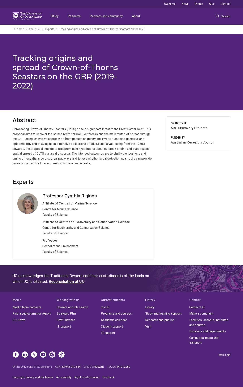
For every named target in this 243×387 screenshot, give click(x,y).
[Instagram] (52, 355)
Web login (224, 354)
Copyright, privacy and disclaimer (33, 377)
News (185, 3)
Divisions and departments (207, 331)
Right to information (87, 377)
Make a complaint (201, 313)
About (136, 16)
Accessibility (63, 377)
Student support (112, 326)
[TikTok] (61, 355)
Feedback (108, 377)
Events (199, 3)
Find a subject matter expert (32, 313)
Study (55, 16)
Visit (148, 326)
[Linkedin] (25, 355)
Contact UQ (197, 307)
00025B (99, 366)
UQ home (170, 3)
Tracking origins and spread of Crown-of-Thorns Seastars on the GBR (102, 29)
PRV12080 (123, 366)
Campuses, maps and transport (204, 340)
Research (74, 16)
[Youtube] (43, 355)
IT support (64, 326)
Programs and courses (116, 313)
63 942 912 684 (71, 366)
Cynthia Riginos (83, 224)
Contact (225, 3)
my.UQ (105, 307)
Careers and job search (72, 307)
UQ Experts (48, 29)
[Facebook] (16, 355)
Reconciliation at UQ (67, 281)
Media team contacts (27, 307)
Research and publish (159, 320)
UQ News (19, 320)
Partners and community (106, 16)
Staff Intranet (66, 320)
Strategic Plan (66, 313)
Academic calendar (114, 320)
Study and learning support (163, 313)
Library (150, 307)
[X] (34, 355)
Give (212, 3)
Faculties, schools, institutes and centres (208, 322)
